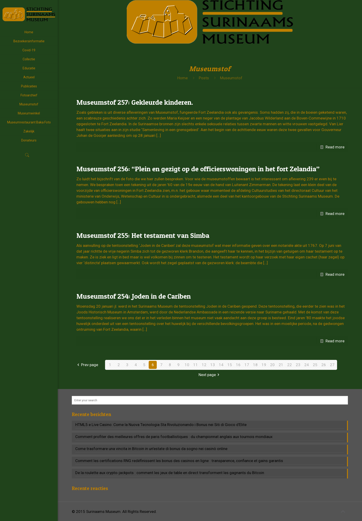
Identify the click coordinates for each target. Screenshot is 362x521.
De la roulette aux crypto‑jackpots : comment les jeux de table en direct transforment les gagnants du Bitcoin (169, 472)
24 (306, 364)
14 (221, 364)
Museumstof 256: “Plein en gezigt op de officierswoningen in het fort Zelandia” (198, 169)
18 (255, 364)
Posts (204, 78)
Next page (210, 374)
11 (195, 364)
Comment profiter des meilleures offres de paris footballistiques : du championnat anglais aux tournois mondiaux (173, 436)
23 (298, 364)
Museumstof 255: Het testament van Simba (142, 235)
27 (332, 364)
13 (212, 364)
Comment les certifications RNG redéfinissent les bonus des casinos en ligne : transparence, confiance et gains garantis (179, 460)
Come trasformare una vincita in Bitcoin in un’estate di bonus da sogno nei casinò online (151, 448)
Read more (335, 147)
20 (272, 364)
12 (204, 364)
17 (246, 364)
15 (229, 364)
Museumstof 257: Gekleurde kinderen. (134, 102)
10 (187, 364)
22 (289, 364)
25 (315, 364)
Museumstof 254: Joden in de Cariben (133, 296)
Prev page (87, 364)
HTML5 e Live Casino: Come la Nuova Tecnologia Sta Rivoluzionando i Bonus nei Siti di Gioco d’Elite (161, 424)
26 (323, 364)
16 (238, 364)
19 (264, 364)
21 (281, 364)
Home (182, 78)
